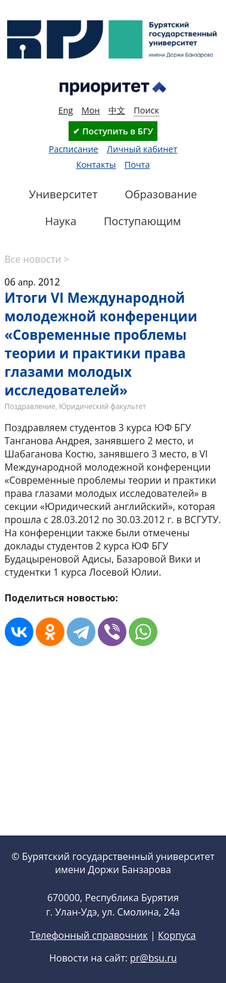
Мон (91, 110)
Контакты (96, 164)
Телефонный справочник (88, 935)
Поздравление (30, 406)
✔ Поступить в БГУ (113, 131)
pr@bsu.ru (153, 957)
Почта (137, 164)
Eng (65, 110)
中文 (117, 110)
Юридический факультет (102, 406)
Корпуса (177, 935)
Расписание (73, 149)
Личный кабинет (142, 149)
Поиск (146, 110)
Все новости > (37, 259)
